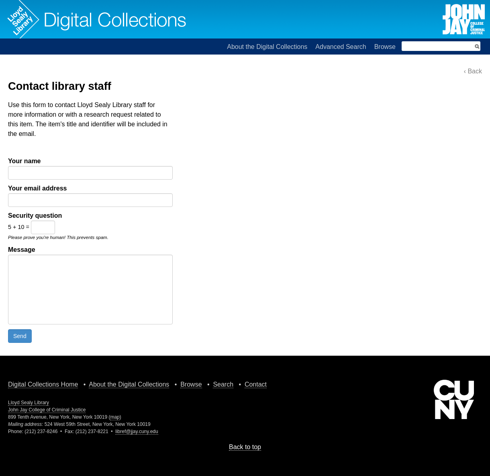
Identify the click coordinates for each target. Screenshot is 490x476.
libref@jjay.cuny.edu (136, 431)
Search (223, 384)
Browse (385, 46)
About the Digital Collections (267, 46)
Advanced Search (340, 46)
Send (20, 336)
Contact (256, 384)
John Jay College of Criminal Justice (47, 410)
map (114, 417)
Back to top (245, 447)
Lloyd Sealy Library (28, 402)
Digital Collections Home (43, 384)
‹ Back (473, 71)
